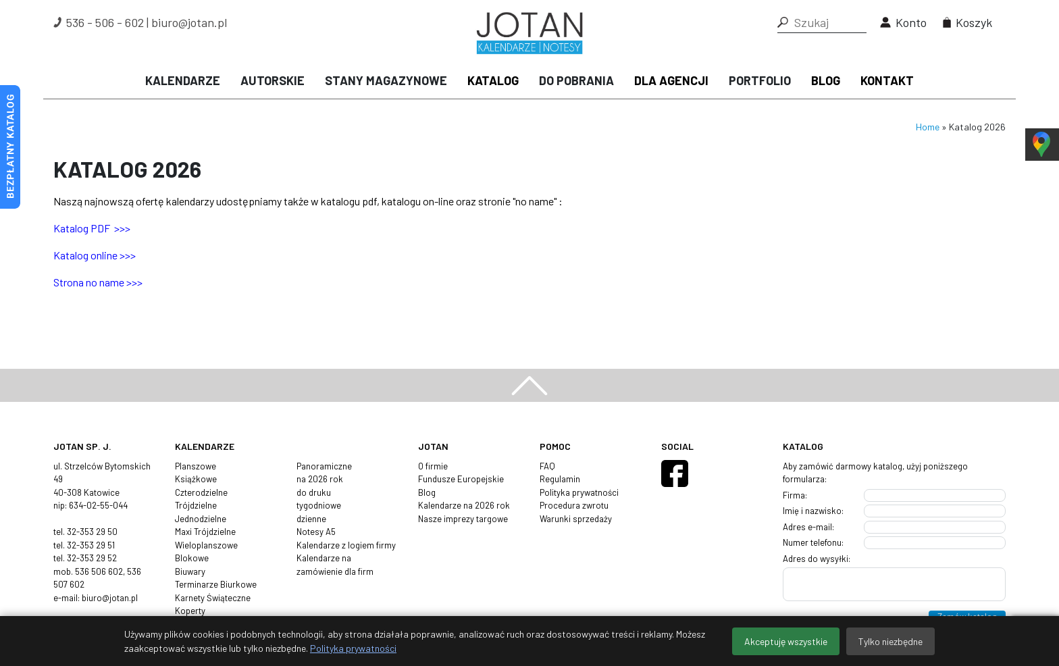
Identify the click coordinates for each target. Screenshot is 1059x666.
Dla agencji (671, 80)
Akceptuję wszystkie (785, 641)
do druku (313, 492)
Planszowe (195, 466)
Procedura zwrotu (574, 505)
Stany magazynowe (386, 80)
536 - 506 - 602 (105, 22)
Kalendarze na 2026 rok (464, 505)
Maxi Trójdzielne (205, 531)
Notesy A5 (316, 531)
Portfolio (760, 80)
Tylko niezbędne (890, 641)
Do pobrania (576, 80)
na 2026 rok (319, 478)
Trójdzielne (196, 505)
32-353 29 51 (91, 545)
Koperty (190, 610)
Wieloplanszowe (206, 545)
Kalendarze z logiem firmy (346, 545)
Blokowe (192, 558)
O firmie (433, 466)
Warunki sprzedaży (576, 518)
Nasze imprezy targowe (463, 518)
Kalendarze (182, 80)
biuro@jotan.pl (189, 22)
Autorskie (272, 80)
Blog (825, 80)
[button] (782, 22)
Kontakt (887, 80)
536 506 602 (99, 571)
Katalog (493, 80)
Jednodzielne (200, 518)
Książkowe (196, 478)
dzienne (311, 518)
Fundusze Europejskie (461, 478)
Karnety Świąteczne (213, 597)
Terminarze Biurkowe (216, 584)
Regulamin (560, 478)
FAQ (547, 466)
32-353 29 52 (92, 558)
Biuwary (190, 571)
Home (927, 126)
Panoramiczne (324, 466)
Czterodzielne (201, 492)
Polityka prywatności (579, 492)
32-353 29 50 (92, 531)
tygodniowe (318, 505)
